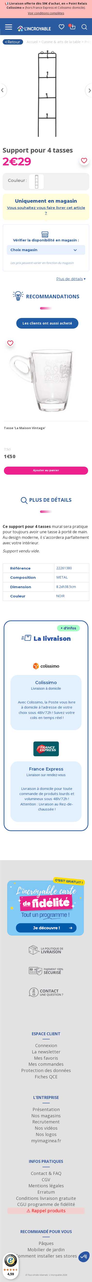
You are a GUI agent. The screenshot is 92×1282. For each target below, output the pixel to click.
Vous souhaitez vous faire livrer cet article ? (46, 210)
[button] (84, 1257)
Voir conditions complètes (46, 13)
